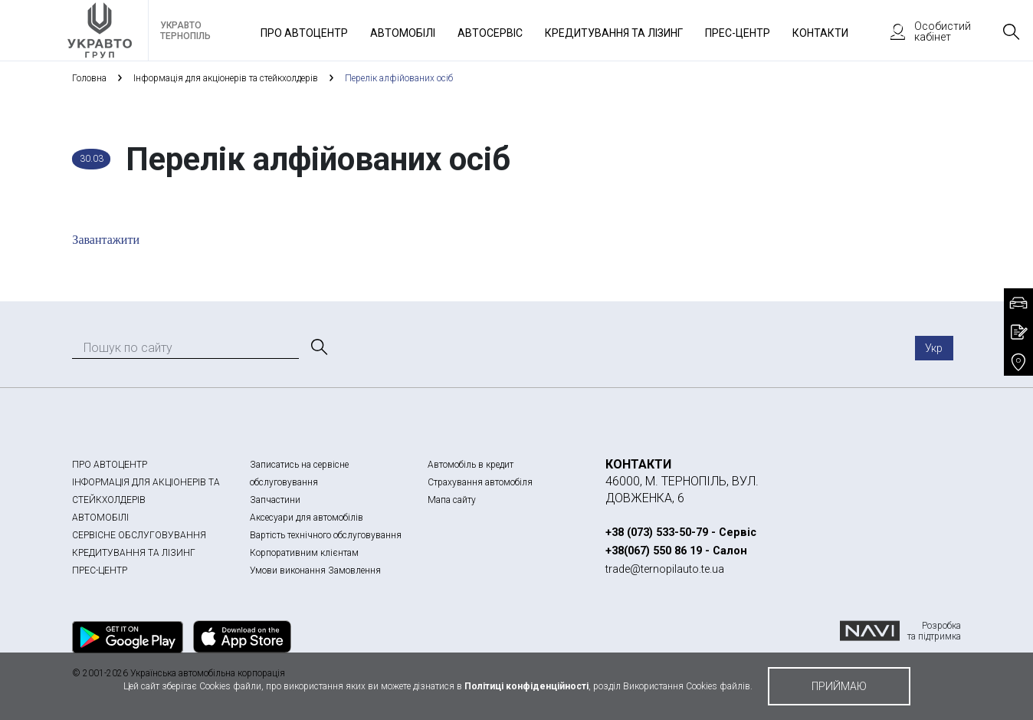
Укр (934, 348)
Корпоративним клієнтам (304, 552)
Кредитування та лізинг (614, 33)
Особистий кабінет (923, 31)
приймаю (839, 686)
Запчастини (275, 500)
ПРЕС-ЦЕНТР (99, 570)
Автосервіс (490, 33)
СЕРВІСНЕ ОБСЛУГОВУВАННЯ (139, 535)
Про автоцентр (304, 33)
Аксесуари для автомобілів (306, 517)
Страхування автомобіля (480, 482)
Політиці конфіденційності (526, 686)
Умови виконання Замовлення (315, 570)
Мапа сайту (452, 500)
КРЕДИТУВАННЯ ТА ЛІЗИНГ (133, 552)
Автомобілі (402, 33)
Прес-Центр (737, 33)
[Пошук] (318, 347)
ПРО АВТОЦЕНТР (109, 464)
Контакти (820, 33)
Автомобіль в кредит (470, 464)
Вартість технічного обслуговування (326, 535)
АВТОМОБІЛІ (100, 517)
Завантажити (105, 239)
